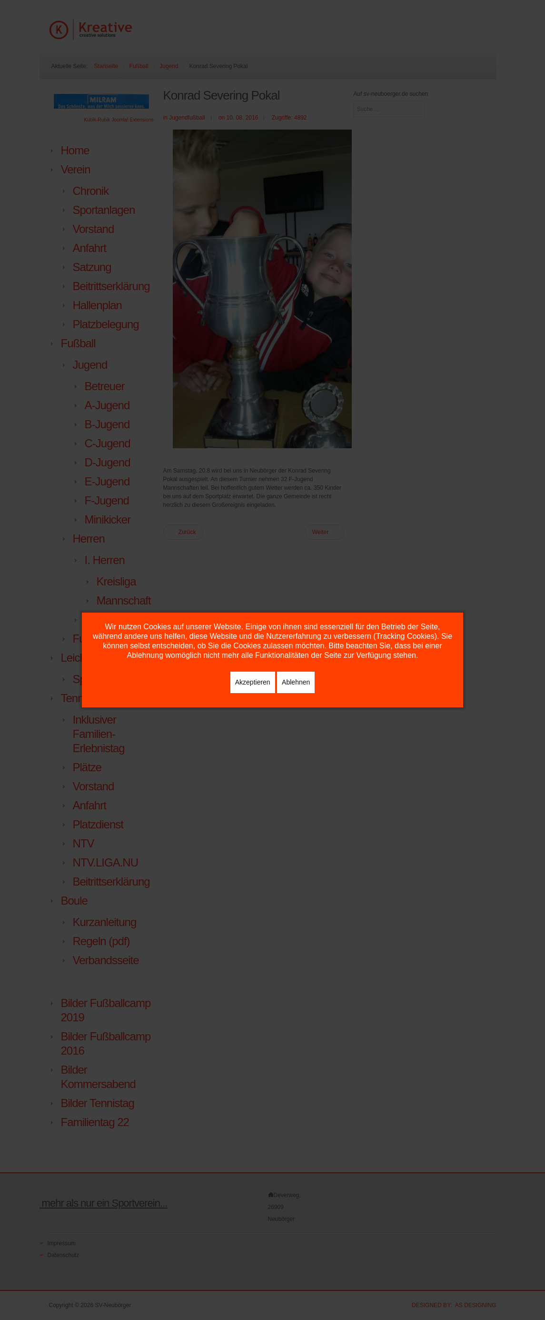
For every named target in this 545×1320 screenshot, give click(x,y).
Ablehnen (296, 682)
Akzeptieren (252, 682)
